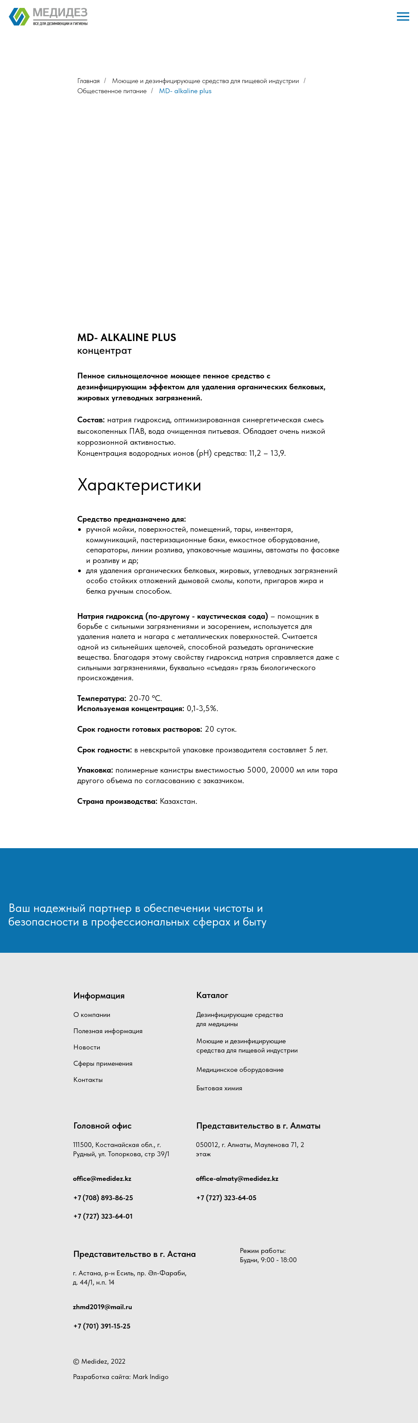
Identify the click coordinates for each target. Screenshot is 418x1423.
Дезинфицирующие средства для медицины (239, 1019)
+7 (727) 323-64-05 (226, 1198)
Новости (86, 1047)
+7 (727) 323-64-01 (103, 1216)
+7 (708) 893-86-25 (103, 1198)
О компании (91, 1014)
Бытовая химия (219, 1088)
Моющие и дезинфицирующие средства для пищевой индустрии (205, 80)
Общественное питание (112, 91)
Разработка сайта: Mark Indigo (121, 1376)
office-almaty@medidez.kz (237, 1178)
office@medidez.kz (102, 1178)
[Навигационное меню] (403, 16)
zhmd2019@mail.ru (102, 1307)
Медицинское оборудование (240, 1069)
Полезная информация (108, 1031)
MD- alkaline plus (185, 91)
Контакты (88, 1079)
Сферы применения (103, 1063)
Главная (88, 80)
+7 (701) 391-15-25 (101, 1326)
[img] (54, 880)
